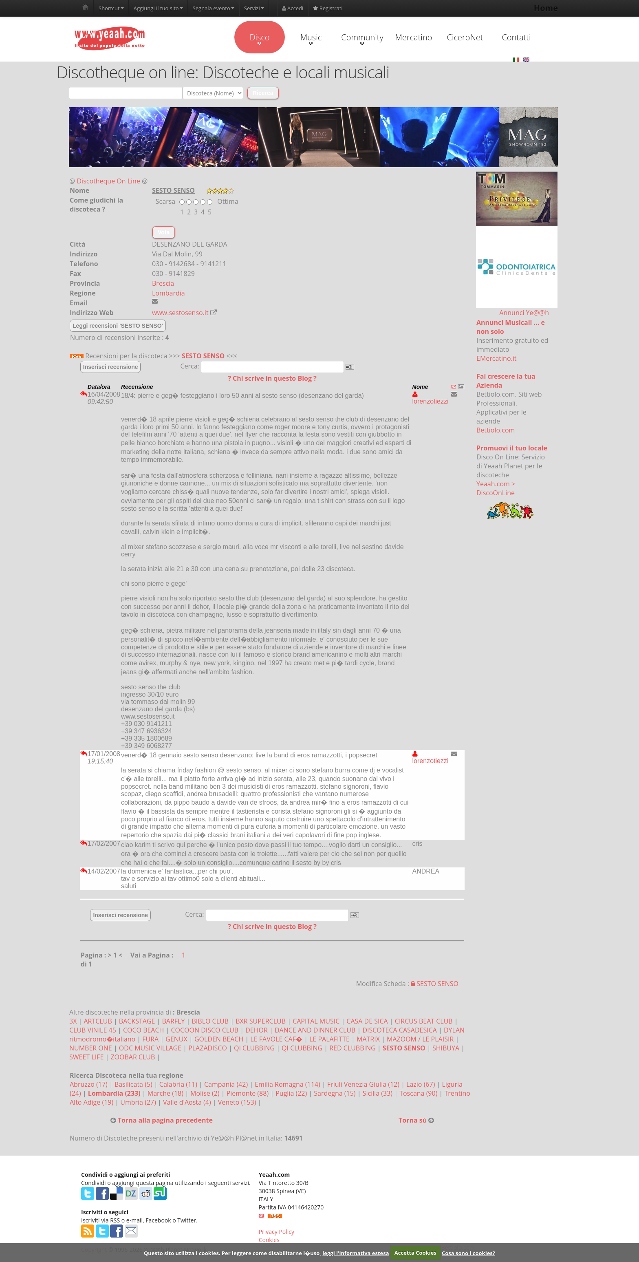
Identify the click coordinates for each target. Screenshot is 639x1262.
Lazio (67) (421, 1084)
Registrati (327, 8)
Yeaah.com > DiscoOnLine (495, 488)
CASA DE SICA (367, 1021)
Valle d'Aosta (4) (188, 1102)
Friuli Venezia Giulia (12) (364, 1084)
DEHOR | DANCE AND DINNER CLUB (300, 1030)
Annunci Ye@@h (524, 312)
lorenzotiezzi (430, 398)
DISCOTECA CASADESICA (399, 1030)
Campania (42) (226, 1084)
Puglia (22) (291, 1093)
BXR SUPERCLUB (261, 1021)
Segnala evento (213, 8)
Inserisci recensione (110, 367)
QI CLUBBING (254, 1048)
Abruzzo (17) (89, 1084)
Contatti (516, 37)
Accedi (293, 8)
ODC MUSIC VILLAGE (150, 1048)
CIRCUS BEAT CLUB (424, 1021)
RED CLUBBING (352, 1048)
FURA (150, 1039)
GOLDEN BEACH (218, 1039)
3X (73, 1021)
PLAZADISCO (207, 1048)
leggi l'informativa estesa (355, 1252)
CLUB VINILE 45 (92, 1030)
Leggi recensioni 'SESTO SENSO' (118, 325)
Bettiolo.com (495, 430)
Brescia (163, 283)
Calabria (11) (179, 1084)
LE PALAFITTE (329, 1039)
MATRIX (368, 1039)
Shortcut (111, 8)
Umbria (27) (139, 1102)
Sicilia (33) (378, 1093)
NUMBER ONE (90, 1048)
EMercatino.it (496, 358)
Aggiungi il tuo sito (158, 8)
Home (546, 7)
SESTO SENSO (203, 355)
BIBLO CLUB (210, 1021)
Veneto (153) (238, 1102)
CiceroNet (465, 37)
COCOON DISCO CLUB (204, 1030)
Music (311, 38)
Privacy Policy (276, 1232)
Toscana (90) (419, 1093)
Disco (259, 38)
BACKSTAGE (137, 1021)
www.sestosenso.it (180, 312)
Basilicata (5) (134, 1084)
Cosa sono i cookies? (468, 1252)
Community (362, 38)
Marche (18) (166, 1093)
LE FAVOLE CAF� (276, 1039)
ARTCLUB (98, 1021)
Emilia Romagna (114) (288, 1084)
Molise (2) (205, 1093)
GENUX (176, 1039)
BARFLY (173, 1021)
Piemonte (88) (249, 1093)
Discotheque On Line (108, 181)
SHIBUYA (445, 1048)
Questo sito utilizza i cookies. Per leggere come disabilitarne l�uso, (232, 1252)
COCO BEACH (143, 1030)
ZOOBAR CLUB (132, 1056)
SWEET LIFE (86, 1056)
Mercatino (413, 37)
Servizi (254, 8)
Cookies (269, 1240)
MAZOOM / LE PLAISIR (420, 1039)
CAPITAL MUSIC (316, 1021)
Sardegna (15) (335, 1093)
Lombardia (168, 293)
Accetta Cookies (415, 1252)
